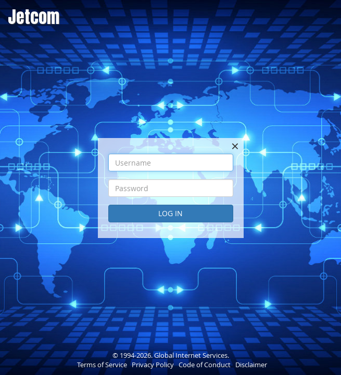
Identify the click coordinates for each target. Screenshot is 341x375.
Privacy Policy (153, 364)
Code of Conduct (205, 364)
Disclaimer (251, 364)
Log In (170, 213)
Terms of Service (102, 364)
